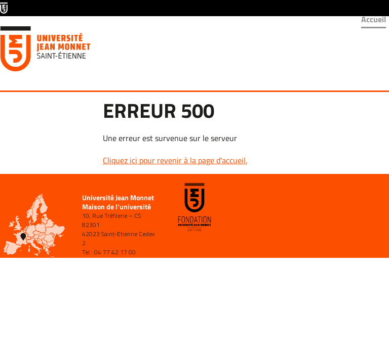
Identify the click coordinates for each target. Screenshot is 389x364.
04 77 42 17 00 (115, 252)
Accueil (373, 19)
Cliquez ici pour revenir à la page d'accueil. (175, 160)
